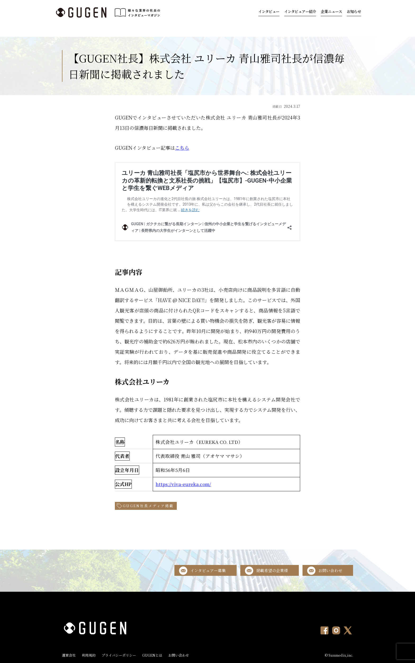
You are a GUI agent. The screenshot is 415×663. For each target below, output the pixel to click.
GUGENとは (152, 655)
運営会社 (69, 655)
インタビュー (268, 11)
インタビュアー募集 (208, 570)
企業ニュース (331, 11)
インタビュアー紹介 (300, 11)
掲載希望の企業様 (272, 570)
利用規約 (89, 655)
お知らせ (354, 11)
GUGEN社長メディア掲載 (148, 505)
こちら (182, 147)
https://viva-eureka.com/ (183, 484)
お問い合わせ (330, 570)
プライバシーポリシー (119, 655)
